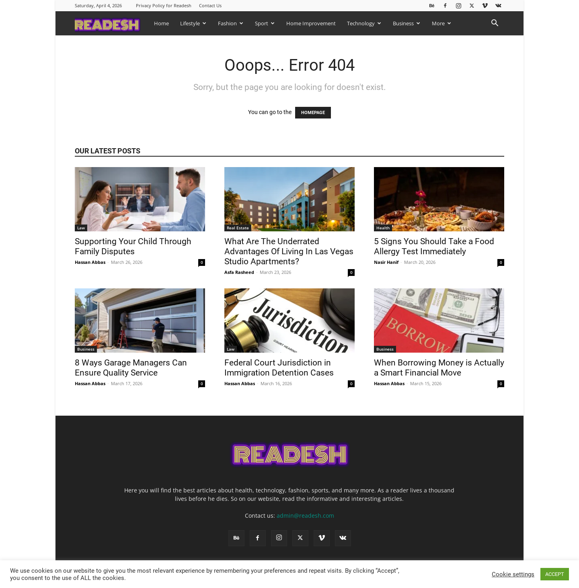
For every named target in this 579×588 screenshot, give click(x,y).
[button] (494, 24)
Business (406, 23)
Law (81, 228)
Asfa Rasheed (239, 272)
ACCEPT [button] (554, 574)
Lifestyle (193, 23)
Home (161, 23)
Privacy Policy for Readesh (163, 5)
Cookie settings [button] (513, 574)
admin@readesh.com (305, 515)
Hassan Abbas (90, 262)
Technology (364, 23)
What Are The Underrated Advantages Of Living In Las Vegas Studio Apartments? (288, 251)
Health (383, 228)
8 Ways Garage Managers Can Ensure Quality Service (131, 368)
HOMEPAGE (313, 112)
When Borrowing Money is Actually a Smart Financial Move (439, 368)
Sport (265, 23)
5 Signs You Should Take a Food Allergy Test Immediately (434, 246)
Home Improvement (311, 23)
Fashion (230, 23)
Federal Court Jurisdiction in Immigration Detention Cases (280, 368)
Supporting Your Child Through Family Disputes (133, 246)
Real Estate (238, 228)
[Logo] (111, 23)
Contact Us (210, 5)
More (441, 23)
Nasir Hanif (386, 262)
